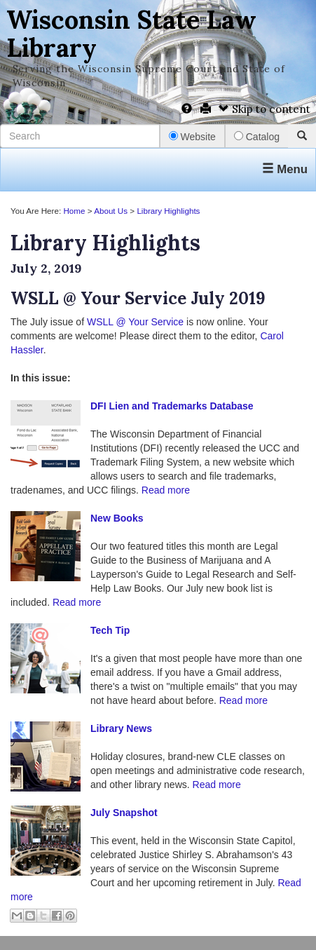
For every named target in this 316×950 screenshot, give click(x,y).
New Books (116, 518)
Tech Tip (110, 630)
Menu (285, 169)
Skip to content (264, 109)
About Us (111, 210)
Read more (166, 490)
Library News (121, 728)
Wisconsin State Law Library (131, 34)
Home (74, 210)
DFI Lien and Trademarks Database (172, 406)
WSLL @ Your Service (135, 321)
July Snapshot (124, 812)
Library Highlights (168, 210)
